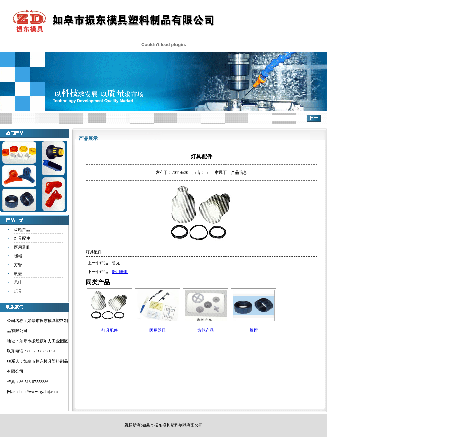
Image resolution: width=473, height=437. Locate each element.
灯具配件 (22, 238)
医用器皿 (22, 247)
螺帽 (18, 256)
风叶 (18, 282)
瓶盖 (18, 273)
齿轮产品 (22, 229)
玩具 (18, 291)
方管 (18, 264)
